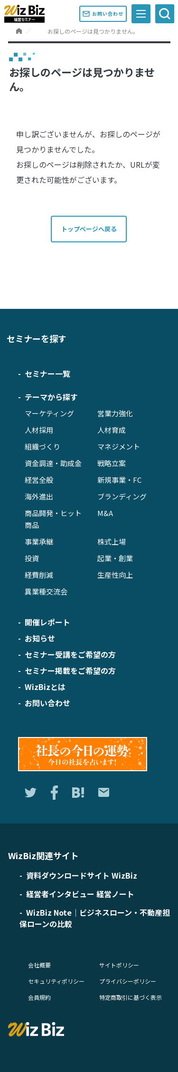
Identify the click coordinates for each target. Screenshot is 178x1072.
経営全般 (39, 480)
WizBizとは (45, 686)
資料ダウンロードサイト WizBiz (81, 875)
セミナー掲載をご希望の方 (70, 670)
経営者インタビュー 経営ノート (80, 894)
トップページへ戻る (89, 228)
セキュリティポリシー (56, 981)
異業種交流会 (46, 591)
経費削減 (39, 575)
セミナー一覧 (47, 373)
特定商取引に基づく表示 (130, 997)
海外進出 (39, 496)
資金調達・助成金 (53, 463)
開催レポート (47, 622)
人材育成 (111, 430)
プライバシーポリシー (127, 981)
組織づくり (42, 446)
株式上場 (111, 541)
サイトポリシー (119, 965)
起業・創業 (115, 558)
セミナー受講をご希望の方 (70, 654)
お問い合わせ (104, 14)
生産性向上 (115, 575)
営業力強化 (115, 413)
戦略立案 (111, 463)
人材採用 (39, 430)
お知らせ (40, 638)
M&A (105, 513)
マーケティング (49, 413)
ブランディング (122, 496)
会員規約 (39, 997)
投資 (32, 558)
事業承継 (39, 541)
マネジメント (118, 446)
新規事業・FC (119, 480)
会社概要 (39, 965)
